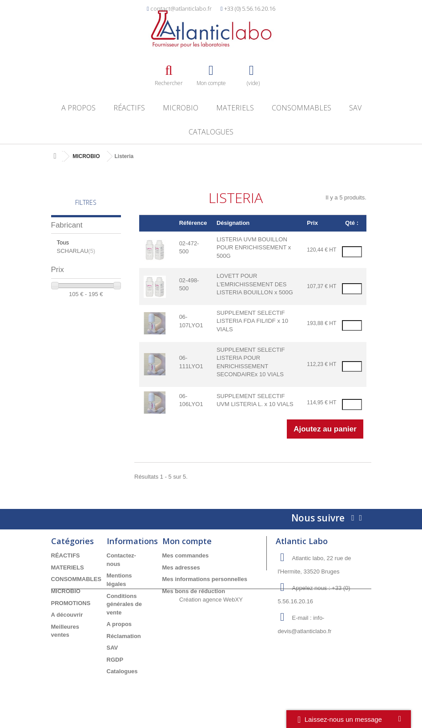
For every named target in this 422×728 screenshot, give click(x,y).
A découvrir (67, 614)
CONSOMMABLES (301, 108)
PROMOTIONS (71, 603)
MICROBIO (180, 108)
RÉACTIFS (129, 108)
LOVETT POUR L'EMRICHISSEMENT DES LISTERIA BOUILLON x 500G (255, 284)
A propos (78, 108)
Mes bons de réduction (193, 591)
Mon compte (187, 541)
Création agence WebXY (211, 703)
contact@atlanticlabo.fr (181, 8)
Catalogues (211, 132)
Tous (63, 242)
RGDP (115, 659)
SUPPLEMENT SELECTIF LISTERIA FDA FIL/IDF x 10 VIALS (252, 321)
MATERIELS (235, 108)
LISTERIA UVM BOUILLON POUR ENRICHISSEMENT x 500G (254, 247)
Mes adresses (181, 567)
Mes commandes (185, 555)
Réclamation (124, 636)
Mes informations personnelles (204, 579)
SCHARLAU (76, 251)
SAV (355, 108)
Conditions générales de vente (124, 604)
